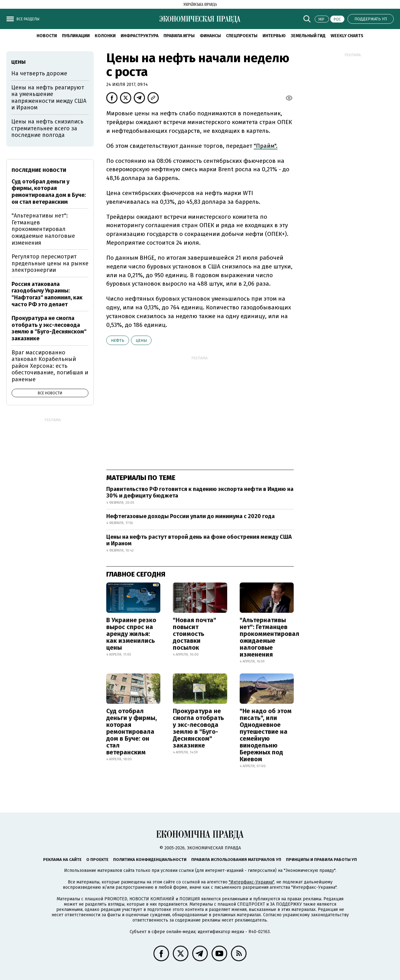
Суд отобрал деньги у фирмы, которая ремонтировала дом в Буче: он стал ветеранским (131, 731)
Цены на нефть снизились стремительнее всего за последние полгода (47, 128)
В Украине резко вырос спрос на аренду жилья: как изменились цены (131, 633)
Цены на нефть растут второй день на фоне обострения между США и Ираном (199, 540)
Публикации (76, 35)
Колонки (105, 35)
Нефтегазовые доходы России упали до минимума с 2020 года (190, 516)
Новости (47, 35)
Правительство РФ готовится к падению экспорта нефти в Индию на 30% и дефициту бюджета (199, 492)
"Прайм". (266, 145)
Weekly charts (347, 35)
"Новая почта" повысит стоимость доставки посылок (194, 633)
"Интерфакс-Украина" (251, 882)
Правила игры (179, 35)
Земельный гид (308, 35)
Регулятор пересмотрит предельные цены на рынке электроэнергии (50, 263)
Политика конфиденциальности (150, 859)
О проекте (97, 859)
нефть (117, 340)
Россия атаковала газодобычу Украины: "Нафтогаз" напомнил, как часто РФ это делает (47, 294)
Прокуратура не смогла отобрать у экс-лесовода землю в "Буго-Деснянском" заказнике (198, 728)
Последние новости (39, 170)
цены (141, 340)
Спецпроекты (242, 35)
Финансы (210, 35)
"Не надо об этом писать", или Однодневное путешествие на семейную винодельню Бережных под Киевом (266, 735)
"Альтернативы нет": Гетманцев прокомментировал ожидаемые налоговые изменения (269, 637)
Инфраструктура (139, 35)
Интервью (274, 35)
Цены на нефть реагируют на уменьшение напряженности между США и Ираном (48, 97)
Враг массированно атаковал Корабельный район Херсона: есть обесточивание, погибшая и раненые (50, 366)
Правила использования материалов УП (236, 859)
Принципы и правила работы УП (321, 859)
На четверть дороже (39, 73)
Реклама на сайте (62, 859)
